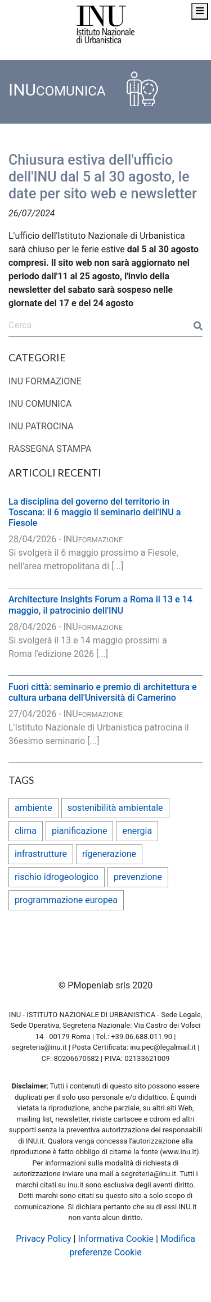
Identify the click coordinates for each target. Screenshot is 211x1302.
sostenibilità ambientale (115, 807)
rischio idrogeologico (56, 877)
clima (26, 830)
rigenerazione (109, 854)
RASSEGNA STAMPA (50, 448)
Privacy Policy (43, 1238)
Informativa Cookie (116, 1238)
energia (137, 830)
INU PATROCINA (41, 426)
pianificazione (79, 830)
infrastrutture (41, 854)
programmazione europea (66, 900)
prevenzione (138, 877)
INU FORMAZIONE (45, 381)
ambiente (33, 807)
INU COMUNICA (40, 403)
